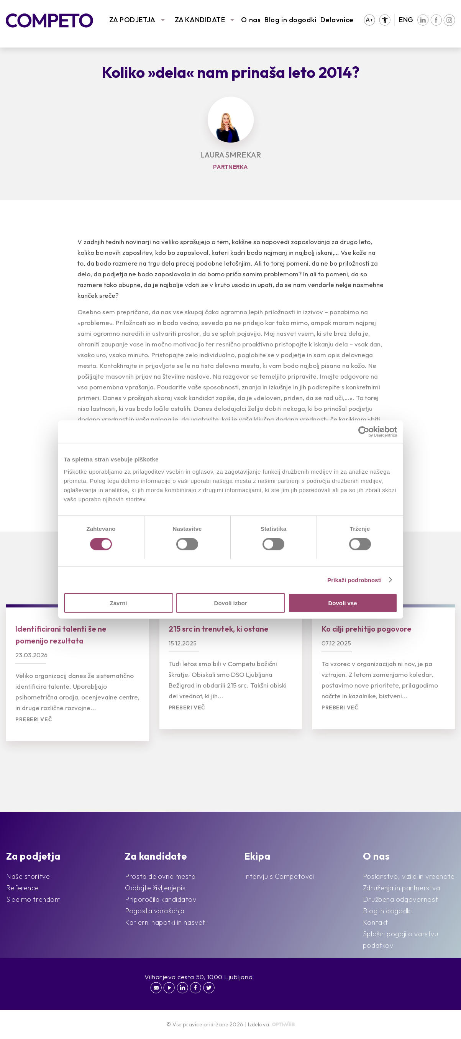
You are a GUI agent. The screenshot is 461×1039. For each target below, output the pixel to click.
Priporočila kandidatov (160, 899)
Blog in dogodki (290, 19)
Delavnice (337, 19)
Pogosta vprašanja (155, 910)
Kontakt (375, 922)
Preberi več (33, 719)
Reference (22, 887)
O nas (251, 19)
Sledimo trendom (33, 899)
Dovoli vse (342, 603)
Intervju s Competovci (279, 876)
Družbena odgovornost (400, 899)
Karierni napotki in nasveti (166, 922)
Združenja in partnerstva (401, 887)
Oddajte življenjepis (155, 887)
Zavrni (118, 603)
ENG (406, 19)
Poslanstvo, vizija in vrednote (409, 876)
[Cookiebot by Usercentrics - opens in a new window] (363, 431)
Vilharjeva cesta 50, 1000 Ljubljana (198, 977)
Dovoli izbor (230, 603)
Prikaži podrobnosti (354, 579)
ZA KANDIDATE (200, 19)
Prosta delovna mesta (160, 876)
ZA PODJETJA (132, 19)
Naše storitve (28, 876)
